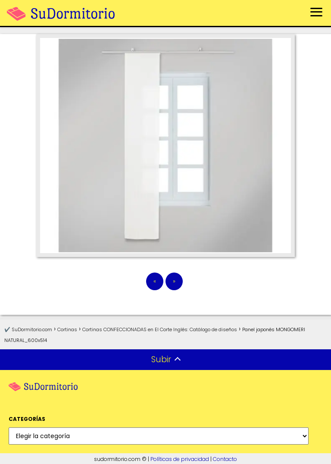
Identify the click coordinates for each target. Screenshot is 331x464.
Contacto (225, 459)
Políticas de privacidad (179, 459)
